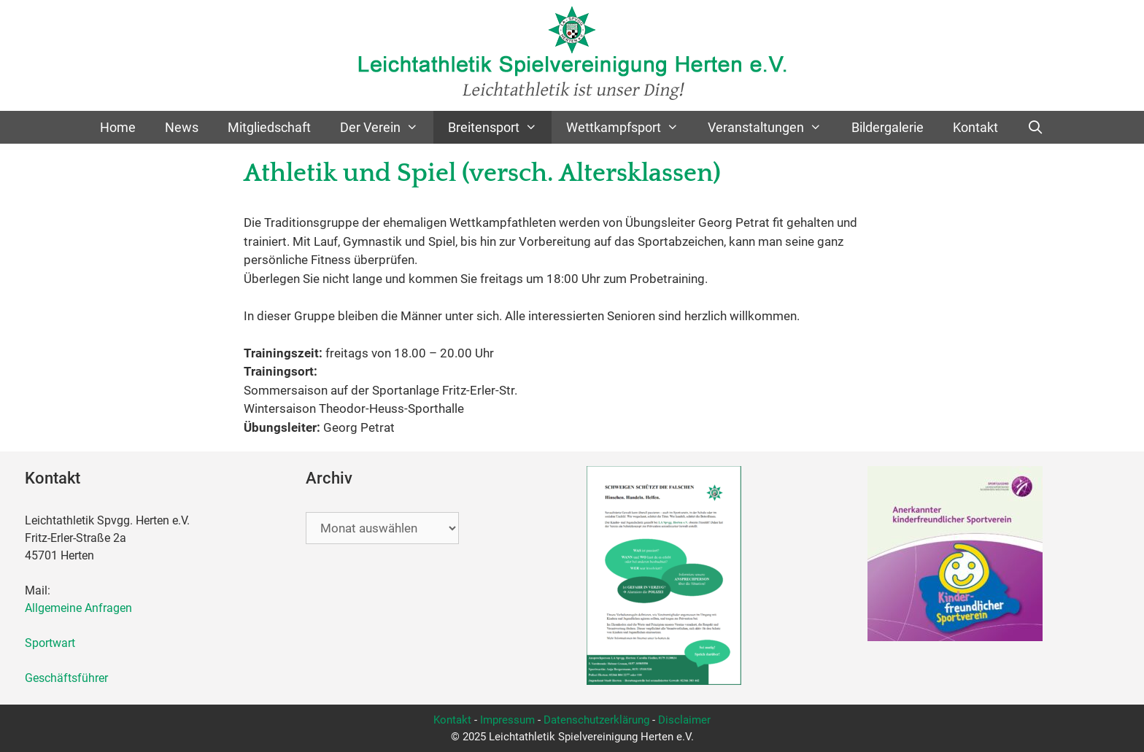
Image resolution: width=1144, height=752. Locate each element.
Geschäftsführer (66, 678)
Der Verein (386, 127)
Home (118, 127)
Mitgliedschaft (269, 127)
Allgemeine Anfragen (78, 608)
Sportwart (53, 643)
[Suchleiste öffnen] (1036, 127)
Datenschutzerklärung (596, 719)
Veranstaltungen (772, 127)
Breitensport (500, 127)
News (181, 127)
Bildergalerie (887, 127)
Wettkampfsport (629, 127)
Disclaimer (684, 719)
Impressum (507, 719)
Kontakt (975, 127)
